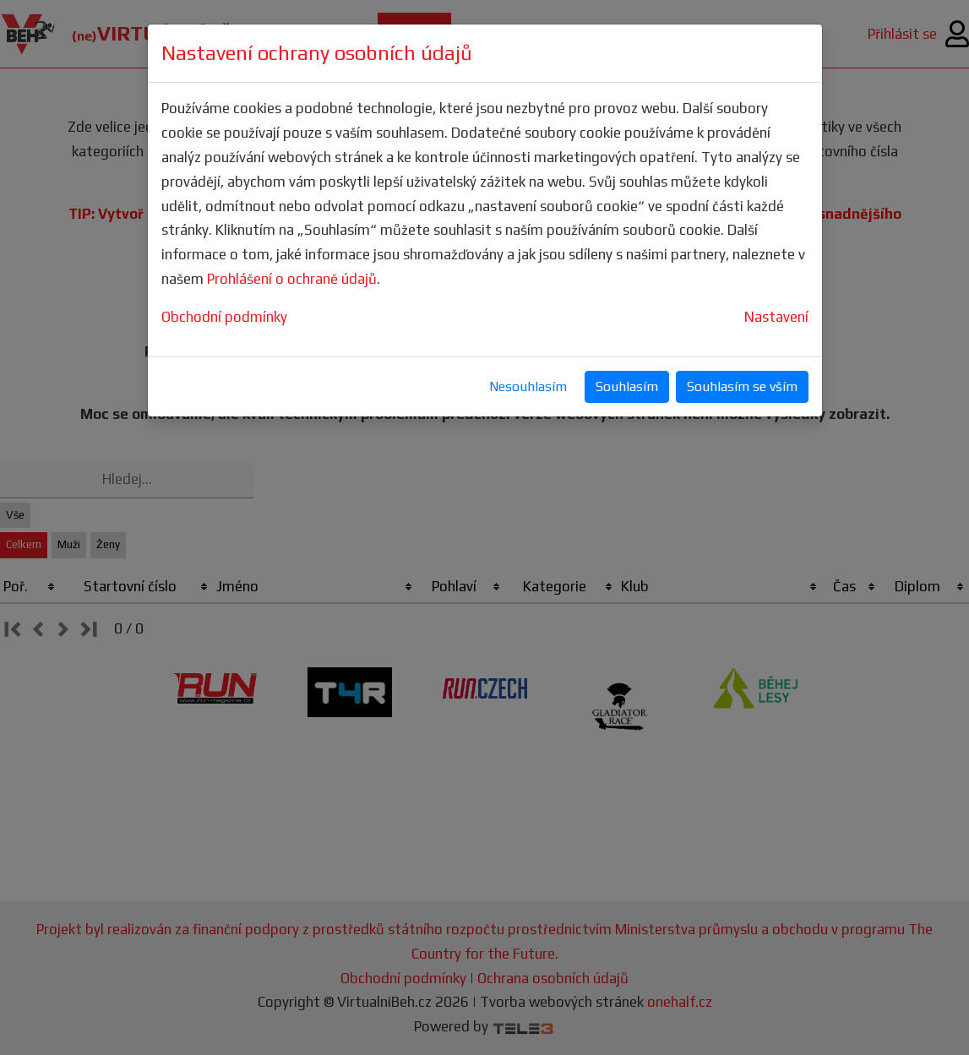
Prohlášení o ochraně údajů (292, 278)
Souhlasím (627, 386)
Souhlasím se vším (742, 386)
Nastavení (776, 316)
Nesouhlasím (528, 386)
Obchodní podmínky (224, 316)
